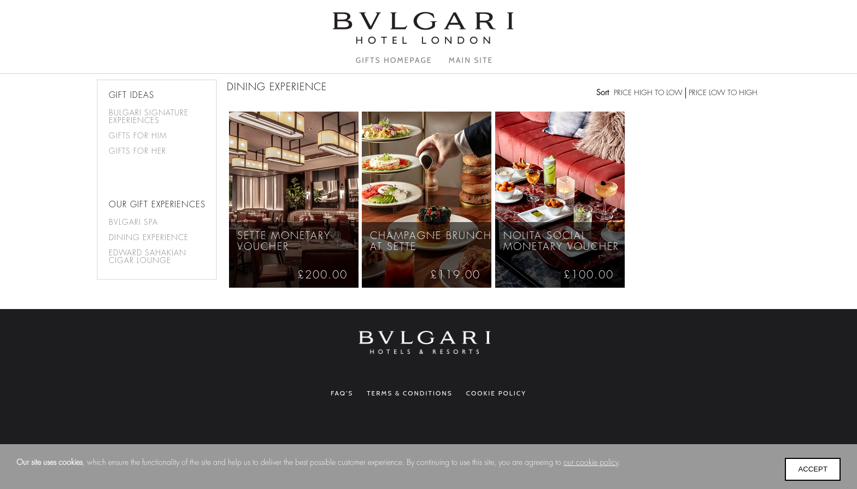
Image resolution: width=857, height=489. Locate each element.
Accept (812, 469)
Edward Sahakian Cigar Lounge (147, 256)
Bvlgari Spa (133, 222)
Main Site (471, 60)
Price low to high (723, 92)
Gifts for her (137, 151)
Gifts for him (138, 135)
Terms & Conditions (410, 393)
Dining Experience (149, 237)
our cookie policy (590, 462)
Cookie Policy (496, 393)
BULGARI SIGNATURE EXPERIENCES (149, 116)
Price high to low (648, 92)
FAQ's (342, 393)
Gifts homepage (394, 60)
